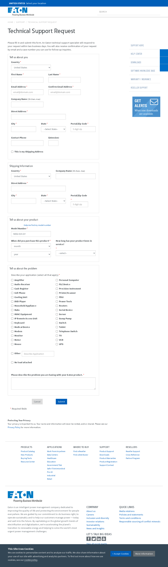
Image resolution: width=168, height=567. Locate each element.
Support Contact (107, 465)
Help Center (136, 53)
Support (20, 22)
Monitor (17, 335)
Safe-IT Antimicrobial (56, 468)
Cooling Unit (19, 297)
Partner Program (133, 458)
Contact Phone (18, 137)
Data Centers (52, 455)
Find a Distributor (80, 455)
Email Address (18, 86)
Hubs (15, 309)
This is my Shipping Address (27, 151)
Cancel (37, 401)
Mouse (16, 344)
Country (15, 62)
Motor (16, 339)
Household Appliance (23, 305)
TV (59, 335)
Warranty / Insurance (141, 79)
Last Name (53, 74)
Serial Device (64, 309)
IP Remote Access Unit (24, 318)
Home (10, 22)
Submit (61, 401)
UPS (59, 344)
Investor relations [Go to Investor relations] (95, 521)
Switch (61, 322)
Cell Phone (18, 292)
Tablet (60, 327)
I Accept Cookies (121, 553)
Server (61, 314)
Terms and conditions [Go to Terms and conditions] (130, 518)
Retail (49, 479)
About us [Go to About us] (90, 511)
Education (51, 461)
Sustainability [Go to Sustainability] (93, 524)
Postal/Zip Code (79, 123)
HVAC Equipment (21, 314)
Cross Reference (132, 455)
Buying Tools (26, 458)
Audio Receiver (20, 284)
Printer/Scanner (66, 292)
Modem (16, 331)
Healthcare (51, 458)
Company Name (19, 99)
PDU (59, 297)
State (43, 123)
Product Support (107, 451)
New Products (27, 455)
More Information (144, 553)
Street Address (18, 111)
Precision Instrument (68, 288)
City (13, 123)
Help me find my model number (37, 225)
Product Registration (108, 461)
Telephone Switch (66, 331)
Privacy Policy (14, 427)
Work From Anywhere (56, 451)
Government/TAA (54, 465)
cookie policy (30, 559)
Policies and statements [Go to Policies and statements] (131, 514)
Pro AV (50, 472)
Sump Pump (64, 318)
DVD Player (18, 301)
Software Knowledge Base (143, 70)
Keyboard (17, 322)
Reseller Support (139, 87)
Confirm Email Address (60, 86)
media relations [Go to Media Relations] (127, 511)
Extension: (53, 137)
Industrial (51, 475)
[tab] (144, 45)
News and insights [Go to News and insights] (95, 528)
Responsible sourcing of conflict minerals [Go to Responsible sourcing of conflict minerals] (139, 521)
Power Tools (64, 301)
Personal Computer (67, 280)
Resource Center (28, 461)
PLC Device (63, 284)
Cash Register (19, 288)
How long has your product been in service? (74, 242)
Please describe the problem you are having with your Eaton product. (47, 374)
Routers (61, 305)
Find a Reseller (79, 451)
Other (12, 353)
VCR (59, 339)
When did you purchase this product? (30, 240)
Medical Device (20, 327)
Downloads (136, 62)
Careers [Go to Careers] (90, 514)
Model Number (18, 228)
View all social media (96, 543)
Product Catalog (28, 451)
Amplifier (17, 280)
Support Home (137, 45)
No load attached (21, 362)
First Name (16, 74)
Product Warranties (108, 458)
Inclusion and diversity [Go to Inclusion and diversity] (97, 518)
